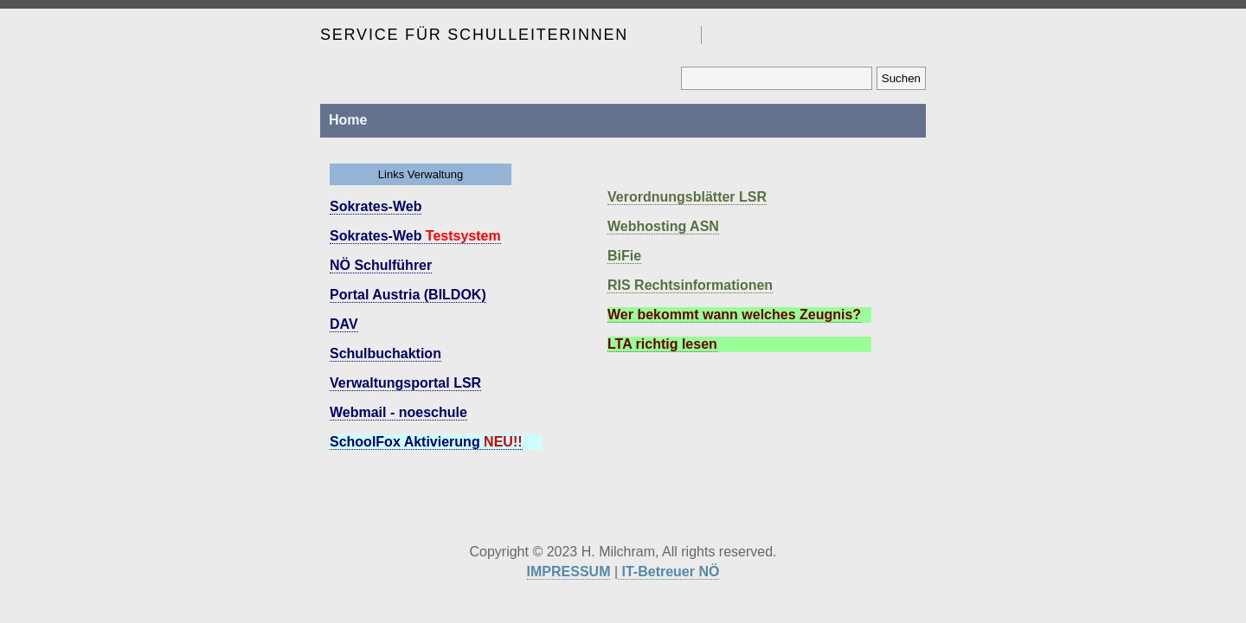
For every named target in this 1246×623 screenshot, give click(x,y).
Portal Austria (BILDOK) (408, 294)
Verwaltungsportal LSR (405, 383)
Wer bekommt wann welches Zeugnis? (734, 314)
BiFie (624, 255)
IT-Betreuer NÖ (668, 571)
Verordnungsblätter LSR (687, 196)
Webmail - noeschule (398, 412)
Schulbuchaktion (385, 353)
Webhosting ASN (663, 226)
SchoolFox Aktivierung (426, 441)
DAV (344, 324)
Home (348, 119)
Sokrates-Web (375, 206)
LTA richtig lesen (662, 344)
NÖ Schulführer (381, 265)
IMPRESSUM (569, 571)
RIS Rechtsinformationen (690, 285)
